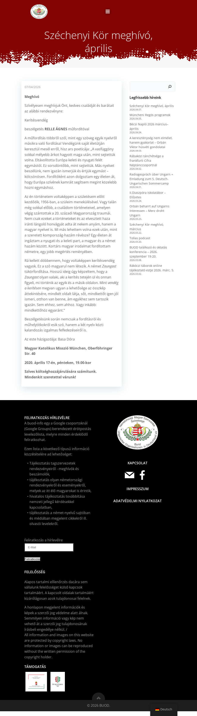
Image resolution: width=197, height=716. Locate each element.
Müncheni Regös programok (149, 117)
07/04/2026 (32, 89)
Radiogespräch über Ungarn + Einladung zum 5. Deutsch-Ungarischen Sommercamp (150, 180)
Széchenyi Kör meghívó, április (151, 108)
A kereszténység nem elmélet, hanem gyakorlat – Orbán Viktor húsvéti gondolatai (151, 144)
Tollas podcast (139, 231)
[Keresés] (171, 89)
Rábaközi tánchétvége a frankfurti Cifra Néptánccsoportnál (146, 162)
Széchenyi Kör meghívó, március (152, 222)
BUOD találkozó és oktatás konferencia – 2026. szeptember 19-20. (152, 245)
